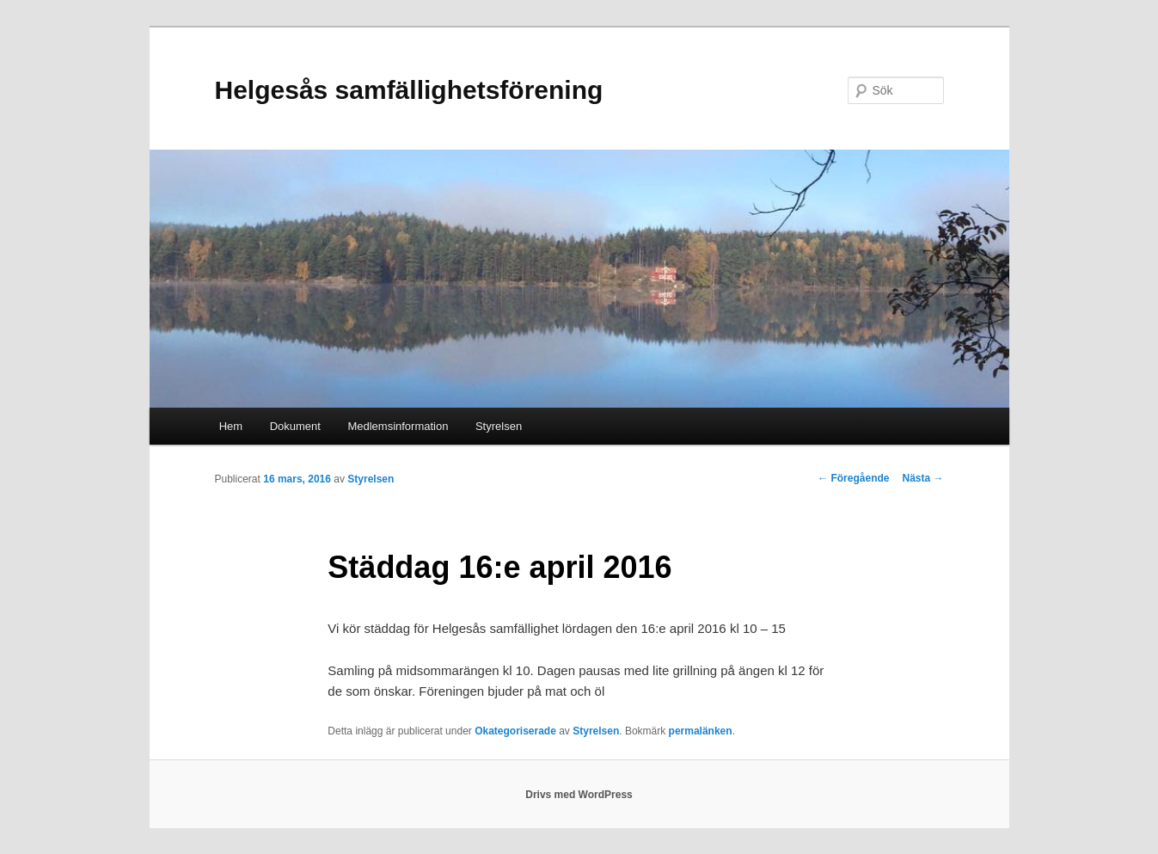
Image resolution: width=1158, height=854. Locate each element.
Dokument (295, 426)
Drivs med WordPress (579, 795)
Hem (230, 426)
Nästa (922, 478)
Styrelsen (498, 426)
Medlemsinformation (397, 426)
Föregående (853, 478)
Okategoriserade (515, 731)
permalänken (700, 731)
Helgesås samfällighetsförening (409, 90)
